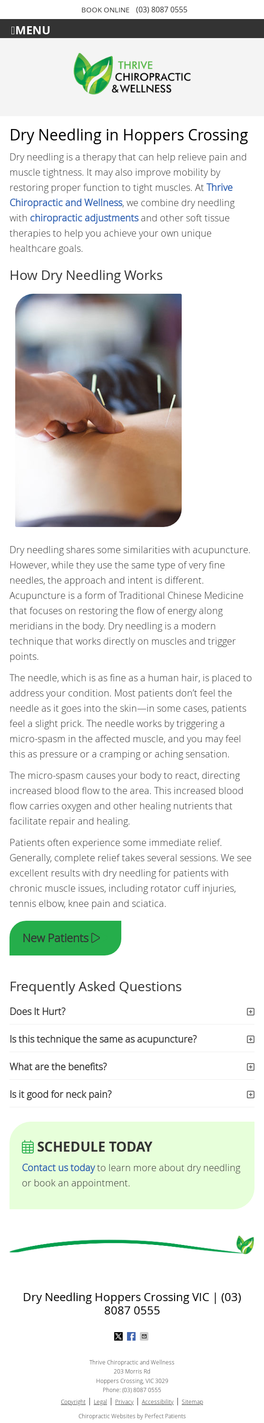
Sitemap (192, 1401)
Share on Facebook (132, 1336)
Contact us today (58, 1167)
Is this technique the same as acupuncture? (103, 1039)
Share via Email (145, 1336)
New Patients (65, 937)
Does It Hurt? (37, 1011)
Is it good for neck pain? (60, 1094)
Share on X (119, 1336)
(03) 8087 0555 (161, 9)
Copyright (73, 1401)
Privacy (124, 1401)
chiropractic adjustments (84, 217)
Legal (100, 1401)
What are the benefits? (58, 1066)
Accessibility (158, 1401)
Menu (30, 29)
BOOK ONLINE (105, 9)
